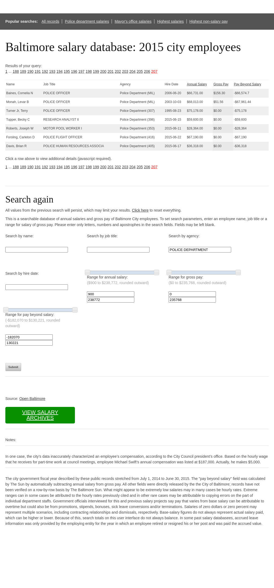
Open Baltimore (32, 398)
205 (140, 71)
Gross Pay (221, 84)
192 (45, 71)
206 (147, 71)
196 (74, 71)
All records (50, 21)
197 (81, 71)
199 (96, 71)
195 (67, 71)
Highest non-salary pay (208, 21)
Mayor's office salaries (133, 21)
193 (52, 71)
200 (103, 71)
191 (38, 71)
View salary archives (40, 415)
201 (111, 71)
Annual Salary (197, 84)
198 (89, 71)
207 (154, 71)
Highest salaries (170, 21)
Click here (140, 210)
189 (23, 71)
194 (59, 71)
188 (16, 71)
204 (132, 71)
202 (118, 71)
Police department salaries (87, 21)
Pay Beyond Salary (247, 84)
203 (125, 71)
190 (30, 71)
